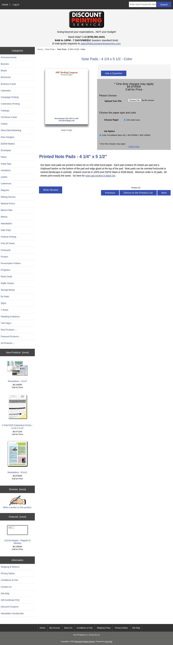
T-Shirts (4, 310)
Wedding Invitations (10, 316)
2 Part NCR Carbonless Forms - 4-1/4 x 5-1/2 (17, 411)
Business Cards (8, 84)
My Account (54, 628)
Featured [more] (17, 516)
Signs (3, 303)
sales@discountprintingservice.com (101, 43)
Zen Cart (108, 641)
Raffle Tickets (7, 283)
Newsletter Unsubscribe (12, 613)
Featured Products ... (11, 336)
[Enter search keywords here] (142, 4)
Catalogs (5, 110)
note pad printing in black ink (100, 175)
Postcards (5, 250)
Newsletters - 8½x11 (17, 457)
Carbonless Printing (10, 103)
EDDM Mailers (8, 143)
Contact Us (6, 587)
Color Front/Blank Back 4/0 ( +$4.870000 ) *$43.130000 (126, 135)
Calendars (6, 90)
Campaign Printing (10, 97)
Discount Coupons (9, 606)
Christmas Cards (9, 117)
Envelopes (6, 150)
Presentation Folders (11, 263)
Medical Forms (8, 203)
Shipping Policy (104, 628)
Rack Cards (6, 276)
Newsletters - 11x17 (17, 371)
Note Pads (50, 49)
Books (4, 70)
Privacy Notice (8, 573)
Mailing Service (8, 197)
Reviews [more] (17, 489)
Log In (16, 4)
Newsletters (6, 223)
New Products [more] (17, 352)
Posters (4, 256)
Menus (4, 216)
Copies (4, 123)
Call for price (133, 146)
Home (5, 4)
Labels (4, 177)
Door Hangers (7, 137)
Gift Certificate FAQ (10, 600)
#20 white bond (133, 120)
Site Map (5, 593)
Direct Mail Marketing (11, 130)
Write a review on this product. (17, 502)
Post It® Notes (8, 243)
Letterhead (6, 183)
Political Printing (8, 236)
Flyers (4, 157)
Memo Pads (6, 210)
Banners (5, 64)
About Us (68, 628)
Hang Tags (6, 163)
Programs (5, 270)
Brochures (6, 77)
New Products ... (9, 329)
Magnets (5, 190)
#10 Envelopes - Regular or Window (17, 534)
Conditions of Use (9, 580)
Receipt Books (8, 290)
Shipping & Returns (10, 567)
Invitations (5, 170)
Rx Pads (5, 296)
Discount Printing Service (85, 641)
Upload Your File (113, 101)
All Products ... (8, 343)
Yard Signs (6, 323)
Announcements (8, 57)
